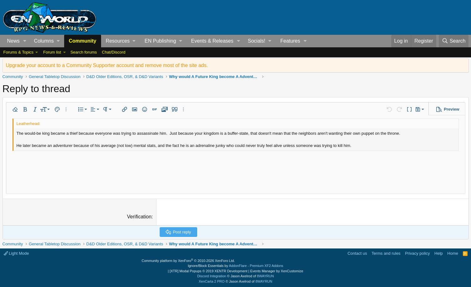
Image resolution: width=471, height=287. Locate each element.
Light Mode (16, 253)
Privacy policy (417, 253)
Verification (139, 216)
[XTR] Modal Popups (208, 271)
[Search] (454, 41)
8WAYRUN (265, 276)
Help (438, 253)
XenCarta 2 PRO (212, 281)
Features (290, 41)
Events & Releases (212, 41)
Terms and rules (385, 253)
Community (82, 41)
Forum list (52, 52)
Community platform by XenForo (188, 261)
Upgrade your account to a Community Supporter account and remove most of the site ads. (107, 65)
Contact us (357, 253)
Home (452, 253)
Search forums (83, 52)
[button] (24, 41)
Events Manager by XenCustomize (276, 271)
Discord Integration (211, 276)
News (13, 41)
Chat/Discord (113, 52)
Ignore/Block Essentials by (235, 266)
